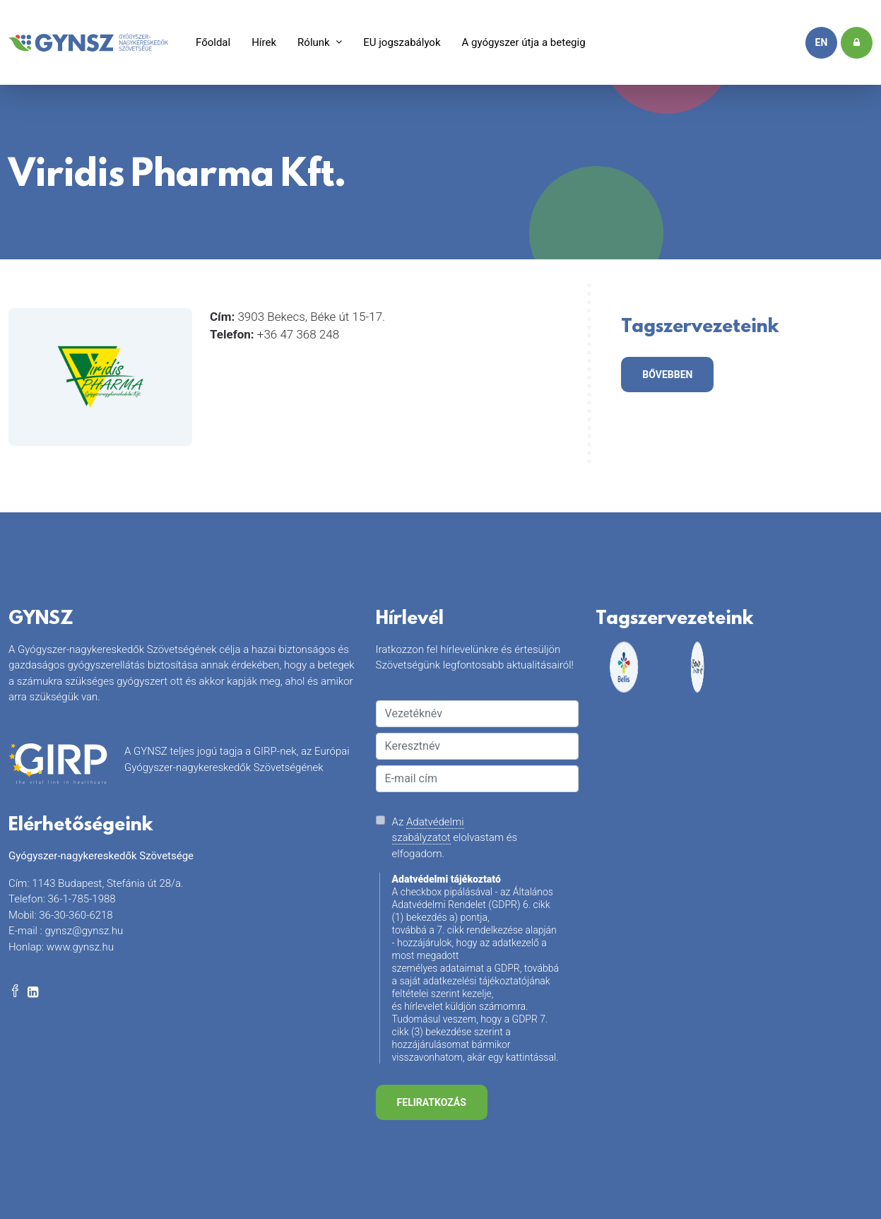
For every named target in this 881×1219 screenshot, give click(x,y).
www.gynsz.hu (80, 947)
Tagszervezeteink (700, 329)
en (821, 42)
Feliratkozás (431, 1102)
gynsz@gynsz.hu (84, 930)
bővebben (667, 374)
